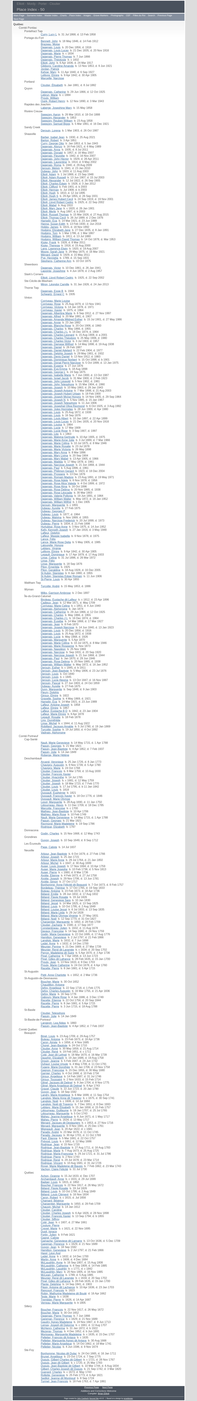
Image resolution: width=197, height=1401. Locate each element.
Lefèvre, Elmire (50, 75)
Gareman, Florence (53, 1244)
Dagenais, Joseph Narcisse (57, 627)
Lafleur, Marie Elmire (53, 714)
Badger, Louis (49, 1182)
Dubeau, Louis (50, 514)
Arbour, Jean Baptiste (54, 853)
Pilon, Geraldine (50, 570)
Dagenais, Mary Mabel (54, 458)
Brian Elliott (103, 1393)
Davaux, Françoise (52, 931)
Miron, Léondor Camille (55, 284)
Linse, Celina (49, 557)
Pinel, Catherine (50, 955)
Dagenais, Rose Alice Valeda (58, 483)
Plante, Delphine (51, 1284)
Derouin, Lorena (51, 130)
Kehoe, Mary (49, 72)
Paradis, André (50, 1132)
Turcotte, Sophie (51, 729)
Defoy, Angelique (51, 987)
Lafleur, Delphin (50, 532)
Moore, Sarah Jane (52, 251)
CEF (128, 15)
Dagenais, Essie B (52, 291)
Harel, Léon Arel (51, 1253)
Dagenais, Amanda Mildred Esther (62, 319)
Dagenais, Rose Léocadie (56, 492)
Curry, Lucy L (49, 34)
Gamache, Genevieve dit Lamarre (61, 1240)
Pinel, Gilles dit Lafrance (56, 959)
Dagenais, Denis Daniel (55, 356)
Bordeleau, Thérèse (53, 887)
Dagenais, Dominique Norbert (59, 359)
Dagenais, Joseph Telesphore (59, 403)
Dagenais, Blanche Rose (56, 325)
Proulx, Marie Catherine (55, 965)
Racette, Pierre (50, 968)
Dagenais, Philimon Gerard (57, 471)
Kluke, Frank (48, 242)
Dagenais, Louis (51, 47)
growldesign (128, 1398)
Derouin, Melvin (50, 168)
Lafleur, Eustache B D (54, 711)
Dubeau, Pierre (50, 523)
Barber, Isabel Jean (53, 137)
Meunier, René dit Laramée (57, 949)
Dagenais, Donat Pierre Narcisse (61, 362)
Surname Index (34, 15)
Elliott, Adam (48, 174)
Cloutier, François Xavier (56, 774)
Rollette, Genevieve (53, 1375)
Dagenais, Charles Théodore (58, 338)
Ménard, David (50, 254)
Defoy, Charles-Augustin (55, 991)
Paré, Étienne (49, 1138)
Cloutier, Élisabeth (52, 85)
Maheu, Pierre (49, 1119)
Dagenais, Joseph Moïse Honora (61, 396)
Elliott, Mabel (49, 205)
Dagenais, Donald (52, 152)
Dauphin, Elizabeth (52, 1057)
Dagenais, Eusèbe (52, 621)
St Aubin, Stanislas (52, 573)
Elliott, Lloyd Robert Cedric (57, 202)
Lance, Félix (48, 539)
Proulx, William (50, 98)
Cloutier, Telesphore (53, 1013)
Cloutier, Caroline (51, 1209)
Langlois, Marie (50, 940)
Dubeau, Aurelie (50, 508)
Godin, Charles (50, 833)
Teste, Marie (48, 1296)
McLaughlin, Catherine (54, 1265)
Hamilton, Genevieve (53, 937)
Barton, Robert (50, 140)
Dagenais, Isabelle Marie (56, 375)
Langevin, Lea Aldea (53, 1022)
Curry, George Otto (52, 143)
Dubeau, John (49, 171)
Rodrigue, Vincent (52, 1163)
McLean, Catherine (52, 1274)
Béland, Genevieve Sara (56, 900)
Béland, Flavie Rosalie (54, 897)
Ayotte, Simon (49, 881)
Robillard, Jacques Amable (57, 726)
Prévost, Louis (49, 1141)
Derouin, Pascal (50, 683)
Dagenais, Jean (50, 624)
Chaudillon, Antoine (53, 984)
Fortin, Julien (49, 1234)
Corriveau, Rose (51, 304)
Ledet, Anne (48, 943)
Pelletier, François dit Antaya (58, 1337)
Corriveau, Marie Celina (55, 605)
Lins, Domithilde (50, 720)
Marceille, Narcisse (52, 78)
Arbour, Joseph (50, 856)
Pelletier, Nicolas (51, 1346)
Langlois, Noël (49, 1101)
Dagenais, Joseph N (53, 399)
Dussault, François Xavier (56, 795)
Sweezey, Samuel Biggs (55, 123)
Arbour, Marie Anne (52, 860)
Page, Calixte (49, 847)
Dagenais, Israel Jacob (55, 378)
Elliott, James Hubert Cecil (57, 199)
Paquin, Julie (49, 752)
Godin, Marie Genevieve (56, 934)
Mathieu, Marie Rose (53, 814)
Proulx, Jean (48, 962)
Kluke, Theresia (50, 245)
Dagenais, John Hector (55, 158)
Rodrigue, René (50, 1159)
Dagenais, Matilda (52, 461)
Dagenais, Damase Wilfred (57, 344)
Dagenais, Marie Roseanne (57, 646)
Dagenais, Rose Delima (55, 489)
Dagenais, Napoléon (53, 649)
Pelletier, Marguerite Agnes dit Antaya (64, 1340)
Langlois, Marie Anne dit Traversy (61, 1098)
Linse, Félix (48, 560)
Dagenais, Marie (51, 53)
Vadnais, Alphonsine (53, 732)
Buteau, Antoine (50, 890)
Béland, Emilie (49, 894)
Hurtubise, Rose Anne (54, 526)
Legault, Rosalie (51, 717)
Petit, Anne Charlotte (53, 975)
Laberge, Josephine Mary (56, 107)
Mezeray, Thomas (52, 1331)
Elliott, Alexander (51, 180)
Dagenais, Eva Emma (54, 368)
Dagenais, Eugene (52, 365)
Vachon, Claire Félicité (54, 1169)
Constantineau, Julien (54, 928)
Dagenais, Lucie (51, 427)
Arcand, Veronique (52, 761)
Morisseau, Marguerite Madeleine (61, 1334)
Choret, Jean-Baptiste (54, 1045)
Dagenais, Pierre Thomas (56, 56)
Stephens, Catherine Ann (56, 261)
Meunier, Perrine (51, 946)
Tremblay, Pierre (51, 1299)
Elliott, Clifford (49, 186)
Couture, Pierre (50, 1225)
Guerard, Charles (51, 1372)
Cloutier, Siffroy (50, 1219)
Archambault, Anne (52, 1179)
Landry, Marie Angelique (55, 1095)
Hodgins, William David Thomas (60, 239)
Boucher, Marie (50, 981)
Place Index (75, 15)
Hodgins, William (51, 236)
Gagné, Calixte (50, 1237)
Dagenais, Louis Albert (54, 418)
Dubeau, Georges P (53, 511)
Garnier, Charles (51, 1073)
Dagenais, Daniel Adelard (56, 350)
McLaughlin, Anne (52, 1262)
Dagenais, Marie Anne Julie (57, 440)
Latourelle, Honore (52, 545)
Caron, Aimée (49, 1042)
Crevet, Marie (49, 1228)
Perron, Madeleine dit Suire (57, 952)
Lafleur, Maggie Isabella (55, 536)
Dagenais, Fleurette (53, 155)
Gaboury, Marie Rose (54, 997)
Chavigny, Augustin (52, 764)
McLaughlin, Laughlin (54, 1268)
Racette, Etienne (51, 1000)
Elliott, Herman (50, 189)
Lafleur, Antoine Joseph (55, 704)
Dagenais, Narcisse (53, 652)
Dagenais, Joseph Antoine (57, 390)
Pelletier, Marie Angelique (56, 1343)
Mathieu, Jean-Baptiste (55, 811)
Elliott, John (48, 62)
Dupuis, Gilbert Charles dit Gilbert (61, 1359)
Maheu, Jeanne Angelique (57, 1116)
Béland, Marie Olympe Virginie (59, 915)
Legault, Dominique (53, 554)
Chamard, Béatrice (52, 1200)
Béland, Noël (49, 918)
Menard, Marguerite (53, 1125)
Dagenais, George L (53, 372)
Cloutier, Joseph (51, 780)
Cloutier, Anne (49, 1048)
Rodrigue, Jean (50, 1144)
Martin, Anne (48, 1259)
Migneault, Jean (50, 1129)
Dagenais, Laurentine (54, 162)
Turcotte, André (50, 586)
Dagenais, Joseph (52, 387)
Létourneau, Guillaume (55, 1110)
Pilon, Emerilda (50, 566)
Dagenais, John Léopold (56, 381)
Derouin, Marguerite (53, 505)
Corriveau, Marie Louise (55, 300)
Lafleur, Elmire (49, 707)
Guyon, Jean (49, 1091)
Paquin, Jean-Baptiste (54, 749)
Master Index (51, 15)
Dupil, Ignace (49, 1231)
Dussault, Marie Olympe (55, 799)
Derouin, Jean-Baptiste (55, 670)
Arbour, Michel (49, 863)
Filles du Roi (139, 15)
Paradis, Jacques (51, 1135)
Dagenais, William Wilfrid (56, 502)
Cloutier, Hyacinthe (52, 777)
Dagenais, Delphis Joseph (57, 353)
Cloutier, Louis (49, 786)
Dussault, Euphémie (53, 792)
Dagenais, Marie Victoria (56, 449)
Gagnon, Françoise (52, 1070)
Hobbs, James (49, 227)
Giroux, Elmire (49, 695)
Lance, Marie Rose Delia (56, 542)
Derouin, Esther (50, 667)
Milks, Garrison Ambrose (56, 592)
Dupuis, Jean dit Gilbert (55, 1362)
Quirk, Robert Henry (53, 101)
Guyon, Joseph (50, 840)
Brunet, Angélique (52, 1356)
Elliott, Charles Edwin (54, 183)
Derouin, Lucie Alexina (54, 680)
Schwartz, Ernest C (52, 294)
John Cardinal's (83, 1398)
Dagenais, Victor (51, 267)
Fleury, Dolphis (50, 692)
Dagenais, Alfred (51, 316)
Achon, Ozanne (50, 1175)
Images (87, 15)
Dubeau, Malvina (51, 517)
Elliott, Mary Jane (51, 208)
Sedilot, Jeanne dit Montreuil (58, 1378)
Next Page (19, 19)
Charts (63, 15)
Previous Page (164, 15)
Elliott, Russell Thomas (55, 214)
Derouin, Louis (50, 673)
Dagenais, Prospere (53, 474)
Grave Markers (100, 15)
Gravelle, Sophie (51, 698)
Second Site (94, 1398)
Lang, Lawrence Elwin (54, 248)
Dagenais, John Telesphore (57, 384)
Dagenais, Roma (51, 165)
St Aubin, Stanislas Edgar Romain (61, 576)
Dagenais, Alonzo (51, 146)
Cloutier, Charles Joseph (56, 1213)
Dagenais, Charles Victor (56, 341)
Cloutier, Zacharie (51, 925)
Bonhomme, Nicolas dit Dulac (59, 1353)
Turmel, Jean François (54, 1381)
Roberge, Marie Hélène (55, 755)
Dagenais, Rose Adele (54, 480)
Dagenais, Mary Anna (54, 452)
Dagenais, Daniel (51, 347)
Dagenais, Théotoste (53, 59)
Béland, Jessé (49, 903)
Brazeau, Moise (50, 44)
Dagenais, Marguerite (54, 639)
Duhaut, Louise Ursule (54, 1064)
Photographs (117, 15)
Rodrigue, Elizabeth (53, 826)
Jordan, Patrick (50, 69)
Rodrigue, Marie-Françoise (57, 1153)
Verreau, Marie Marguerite (57, 1302)
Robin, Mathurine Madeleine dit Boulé (64, 1293)
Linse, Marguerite (51, 563)
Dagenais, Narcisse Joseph (57, 464)
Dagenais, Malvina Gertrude (58, 437)
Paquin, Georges (51, 745)
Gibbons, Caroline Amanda (57, 65)
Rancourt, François (52, 1290)
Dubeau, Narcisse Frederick (58, 520)
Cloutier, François (51, 771)
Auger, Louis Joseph (53, 866)
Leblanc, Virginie (51, 548)
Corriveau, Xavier (51, 310)
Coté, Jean (47, 1222)
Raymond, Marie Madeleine (58, 823)
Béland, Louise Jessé (54, 909)
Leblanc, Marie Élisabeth (56, 1107)
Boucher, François (52, 1185)
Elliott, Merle (48, 211)
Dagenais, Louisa (51, 424)
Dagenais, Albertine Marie (56, 313)
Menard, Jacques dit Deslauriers (60, 1122)
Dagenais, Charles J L (54, 331)
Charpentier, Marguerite (55, 921)
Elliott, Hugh (48, 192)
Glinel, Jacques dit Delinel (56, 1082)
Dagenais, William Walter (56, 498)
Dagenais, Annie (51, 322)
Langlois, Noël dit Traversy (57, 1104)
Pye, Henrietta (49, 257)
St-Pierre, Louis (50, 579)
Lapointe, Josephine (53, 271)
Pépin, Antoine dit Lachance (58, 1287)
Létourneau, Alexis (52, 805)
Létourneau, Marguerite (55, 1113)
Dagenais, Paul (50, 467)
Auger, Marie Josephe (54, 869)
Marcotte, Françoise (53, 808)
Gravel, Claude (50, 1088)
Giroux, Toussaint (51, 1079)
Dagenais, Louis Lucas (55, 50)
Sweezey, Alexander (53, 117)
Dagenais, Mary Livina (54, 455)
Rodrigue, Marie (50, 1150)
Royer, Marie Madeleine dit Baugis (62, 1166)
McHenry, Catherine (53, 1328)
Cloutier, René (49, 1051)
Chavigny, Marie (50, 768)
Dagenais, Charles (52, 328)
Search (151, 15)
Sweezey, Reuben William (57, 120)
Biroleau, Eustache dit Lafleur (59, 599)
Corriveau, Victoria (52, 307)
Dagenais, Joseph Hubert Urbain (61, 393)
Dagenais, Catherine (53, 91)
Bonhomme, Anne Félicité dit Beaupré (64, 884)
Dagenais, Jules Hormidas (57, 409)
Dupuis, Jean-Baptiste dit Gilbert (60, 1365)
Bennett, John (49, 41)
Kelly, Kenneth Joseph (54, 529)
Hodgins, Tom (49, 233)
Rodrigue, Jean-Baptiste (55, 1147)
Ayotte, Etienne (50, 875)
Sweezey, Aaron (50, 114)
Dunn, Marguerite (51, 689)
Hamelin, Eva (49, 220)
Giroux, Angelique (52, 1076)
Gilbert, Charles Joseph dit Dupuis (62, 1368)
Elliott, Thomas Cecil (53, 217)
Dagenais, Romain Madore (57, 477)
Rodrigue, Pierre (51, 1156)
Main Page (19, 15)
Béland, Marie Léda (53, 912)
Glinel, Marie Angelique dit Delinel (61, 1085)
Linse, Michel (49, 723)
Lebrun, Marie (49, 95)
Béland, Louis (49, 906)
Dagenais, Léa (50, 433)
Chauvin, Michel (50, 1206)
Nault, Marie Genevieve (55, 742)
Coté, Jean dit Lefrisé (54, 1054)
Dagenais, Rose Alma (54, 486)
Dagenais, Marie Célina (55, 443)
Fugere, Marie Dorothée (55, 1067)
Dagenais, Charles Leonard (57, 334)
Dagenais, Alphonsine (54, 608)
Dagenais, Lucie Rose (54, 430)
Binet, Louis (48, 1036)
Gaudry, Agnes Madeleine (56, 1322)
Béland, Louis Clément (55, 1194)
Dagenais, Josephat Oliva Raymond (63, 406)
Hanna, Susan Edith (53, 223)
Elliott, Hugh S (49, 196)
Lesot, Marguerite (51, 802)
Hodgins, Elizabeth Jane (56, 230)
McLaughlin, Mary (52, 1271)
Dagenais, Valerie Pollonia (57, 495)
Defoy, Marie (48, 994)
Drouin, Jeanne (50, 1060)
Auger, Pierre (49, 872)
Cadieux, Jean (49, 602)
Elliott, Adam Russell (53, 177)
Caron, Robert (49, 1197)
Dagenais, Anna (50, 149)
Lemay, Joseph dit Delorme (57, 1325)
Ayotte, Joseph (50, 878)
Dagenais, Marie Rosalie (56, 446)
